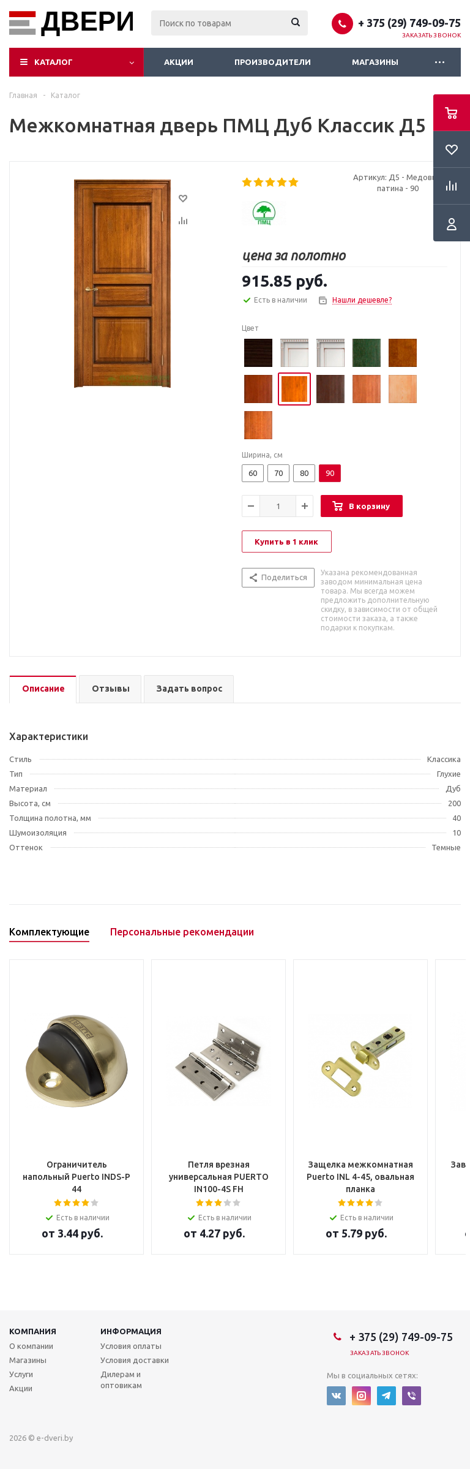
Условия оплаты (131, 1346)
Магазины (375, 62)
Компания (32, 1331)
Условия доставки (134, 1360)
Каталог (53, 62)
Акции (178, 62)
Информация (131, 1331)
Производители (272, 62)
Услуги (21, 1374)
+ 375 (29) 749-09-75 (409, 22)
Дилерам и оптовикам (121, 1379)
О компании (31, 1346)
